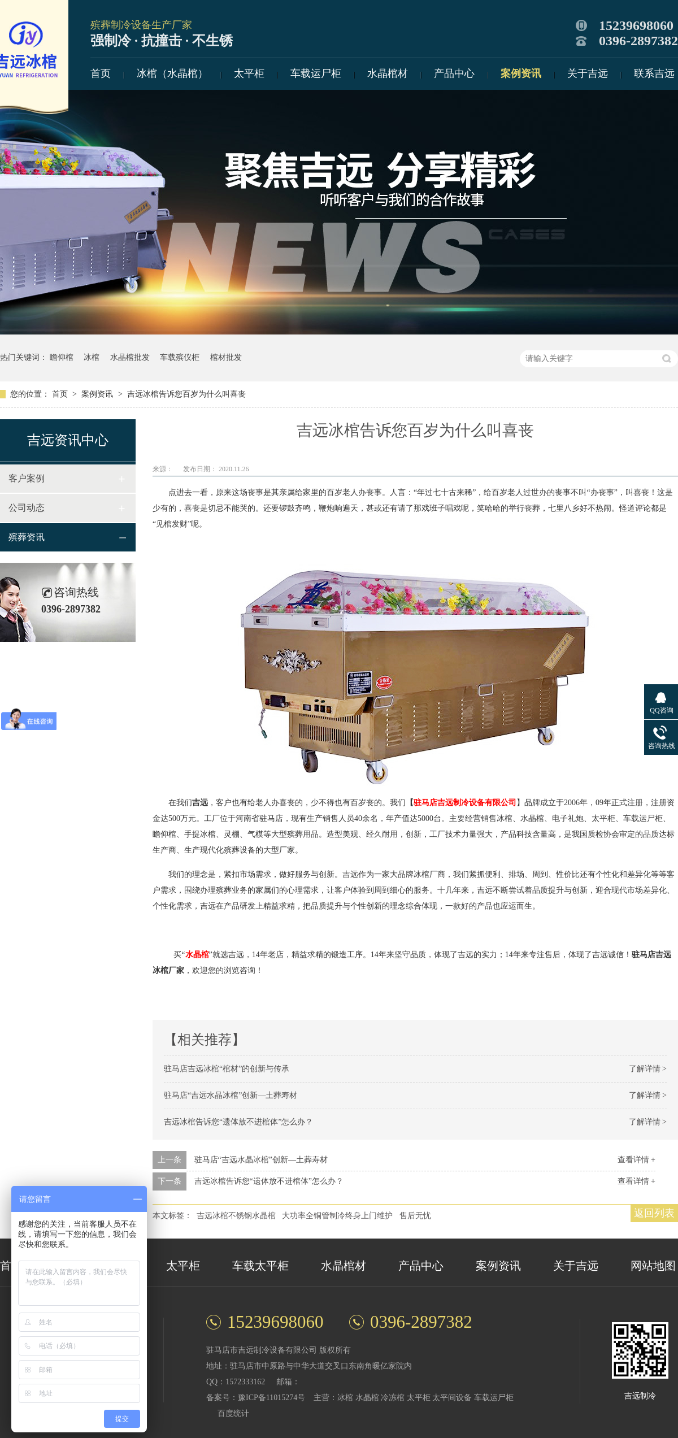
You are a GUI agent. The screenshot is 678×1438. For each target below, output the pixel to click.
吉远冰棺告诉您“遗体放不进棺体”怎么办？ (238, 1122)
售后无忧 (415, 1215)
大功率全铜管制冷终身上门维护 (337, 1215)
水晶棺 (197, 954)
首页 (100, 73)
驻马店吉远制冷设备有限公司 (465, 802)
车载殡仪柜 (179, 357)
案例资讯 (521, 73)
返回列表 (654, 1213)
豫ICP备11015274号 (271, 1397)
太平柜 (249, 73)
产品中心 (454, 73)
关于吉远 (587, 73)
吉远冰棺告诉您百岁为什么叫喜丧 (186, 394)
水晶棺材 (387, 73)
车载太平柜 (260, 1265)
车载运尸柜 (315, 73)
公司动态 (26, 507)
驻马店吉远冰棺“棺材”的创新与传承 (226, 1069)
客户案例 (26, 478)
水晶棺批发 (130, 357)
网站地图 (653, 1265)
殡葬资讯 (26, 537)
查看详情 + (636, 1159)
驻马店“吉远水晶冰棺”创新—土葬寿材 (230, 1095)
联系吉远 (654, 73)
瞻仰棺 (61, 357)
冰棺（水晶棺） (172, 73)
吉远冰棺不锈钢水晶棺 (236, 1215)
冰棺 (91, 357)
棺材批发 (226, 357)
